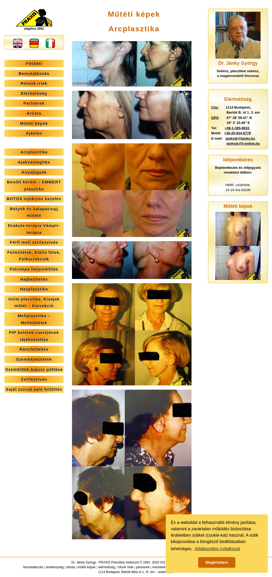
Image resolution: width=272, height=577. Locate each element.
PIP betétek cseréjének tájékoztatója (34, 336)
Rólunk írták (34, 83)
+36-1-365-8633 (237, 128)
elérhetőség (106, 567)
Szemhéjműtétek (34, 359)
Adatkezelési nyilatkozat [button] (217, 548)
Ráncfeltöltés (34, 349)
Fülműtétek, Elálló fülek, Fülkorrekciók (34, 255)
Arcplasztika (34, 152)
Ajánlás (34, 133)
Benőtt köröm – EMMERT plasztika (34, 185)
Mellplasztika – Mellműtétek (34, 319)
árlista (70, 567)
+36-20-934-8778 (237, 133)
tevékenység (54, 567)
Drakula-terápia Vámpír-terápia (34, 229)
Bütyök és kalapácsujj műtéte (34, 212)
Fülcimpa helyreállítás (34, 269)
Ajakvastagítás (34, 162)
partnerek (143, 567)
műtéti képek (87, 567)
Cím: (215, 107)
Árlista (34, 113)
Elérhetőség (34, 93)
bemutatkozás (33, 567)
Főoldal (34, 63)
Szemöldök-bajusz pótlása (34, 369)
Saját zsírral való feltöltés (34, 389)
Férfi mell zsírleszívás (34, 242)
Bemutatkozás (34, 73)
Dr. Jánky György (83, 562)
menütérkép (160, 567)
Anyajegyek (33, 172)
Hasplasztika (34, 289)
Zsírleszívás (34, 379)
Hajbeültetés (34, 279)
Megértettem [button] (216, 562)
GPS (214, 118)
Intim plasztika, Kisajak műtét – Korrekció (34, 302)
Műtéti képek (34, 123)
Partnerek (34, 103)
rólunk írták (125, 567)
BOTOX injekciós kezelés (34, 198)
